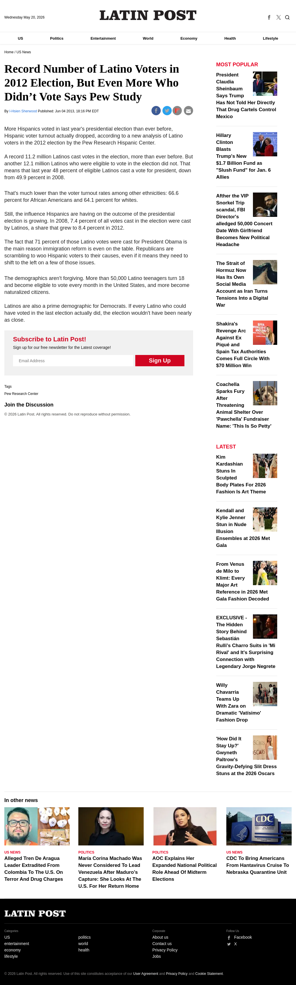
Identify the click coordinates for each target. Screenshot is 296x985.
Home (9, 52)
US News (23, 52)
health (83, 950)
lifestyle (11, 956)
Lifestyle (270, 38)
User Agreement (145, 974)
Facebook (243, 937)
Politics (56, 38)
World (148, 38)
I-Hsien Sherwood (23, 111)
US (20, 38)
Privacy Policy (164, 950)
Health (230, 38)
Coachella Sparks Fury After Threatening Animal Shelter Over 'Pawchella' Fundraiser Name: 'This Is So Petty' (243, 405)
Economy (188, 38)
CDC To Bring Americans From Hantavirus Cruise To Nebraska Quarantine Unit (257, 865)
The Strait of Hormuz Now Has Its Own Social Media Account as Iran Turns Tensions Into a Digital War (242, 284)
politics (84, 937)
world (83, 943)
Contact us (162, 943)
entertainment (16, 943)
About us (160, 937)
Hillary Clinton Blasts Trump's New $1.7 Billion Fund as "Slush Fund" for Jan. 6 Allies (243, 156)
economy (12, 950)
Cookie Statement (209, 974)
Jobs (156, 956)
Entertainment (103, 38)
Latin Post (148, 15)
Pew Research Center (21, 394)
